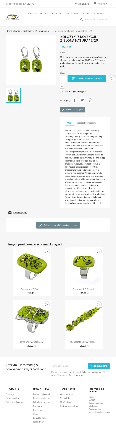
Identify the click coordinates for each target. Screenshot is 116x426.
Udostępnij (74, 100)
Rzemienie (99, 13)
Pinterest (90, 100)
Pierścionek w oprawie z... (32, 341)
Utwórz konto (66, 402)
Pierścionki (72, 13)
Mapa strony (38, 422)
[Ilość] (64, 78)
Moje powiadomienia (69, 406)
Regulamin (37, 410)
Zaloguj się (65, 398)
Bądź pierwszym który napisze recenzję (58, 225)
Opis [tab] (69, 123)
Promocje (10, 394)
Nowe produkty (12, 398)
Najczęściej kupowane (15, 402)
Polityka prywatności (42, 402)
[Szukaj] (94, 20)
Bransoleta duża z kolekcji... (84, 341)
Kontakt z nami (39, 418)
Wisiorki (44, 13)
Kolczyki (85, 13)
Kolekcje (32, 13)
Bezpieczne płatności (42, 398)
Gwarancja (37, 406)
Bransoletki (57, 13)
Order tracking (66, 394)
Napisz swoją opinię (72, 109)
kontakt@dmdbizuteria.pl (99, 412)
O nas (35, 414)
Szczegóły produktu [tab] (86, 123)
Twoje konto (67, 388)
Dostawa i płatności (41, 394)
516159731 (28, 3)
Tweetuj (82, 100)
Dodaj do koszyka (87, 79)
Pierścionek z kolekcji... (32, 289)
